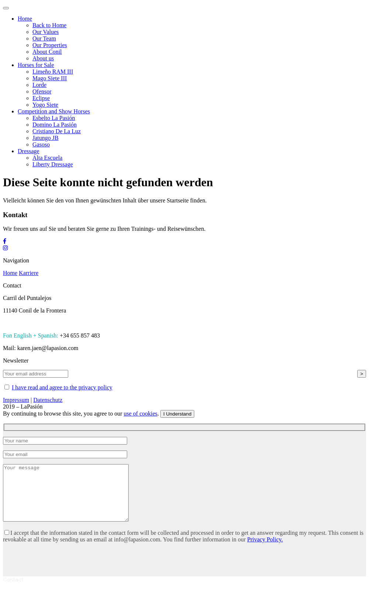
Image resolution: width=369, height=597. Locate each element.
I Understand (177, 414)
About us (43, 58)
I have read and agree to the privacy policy (62, 387)
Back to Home (49, 25)
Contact (13, 591)
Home (25, 18)
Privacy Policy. (265, 550)
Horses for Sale (36, 65)
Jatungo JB (45, 138)
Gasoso (41, 144)
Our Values (45, 32)
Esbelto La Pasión (53, 118)
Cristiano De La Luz (56, 131)
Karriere (28, 273)
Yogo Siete (45, 105)
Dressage (28, 151)
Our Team (44, 38)
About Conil (47, 52)
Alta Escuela (47, 158)
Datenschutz (47, 400)
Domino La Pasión (54, 124)
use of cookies (141, 413)
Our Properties (49, 45)
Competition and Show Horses (54, 111)
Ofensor (42, 91)
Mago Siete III (49, 78)
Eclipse (41, 98)
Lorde (39, 85)
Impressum (16, 400)
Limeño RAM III (52, 71)
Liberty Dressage (52, 164)
